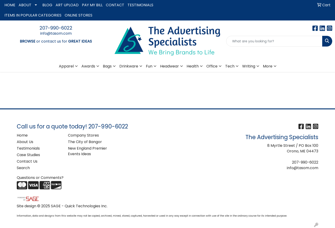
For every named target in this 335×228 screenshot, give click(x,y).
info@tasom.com (56, 33)
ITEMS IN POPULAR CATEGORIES (32, 15)
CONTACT (115, 5)
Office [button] (212, 66)
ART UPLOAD (67, 5)
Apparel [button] (66, 66)
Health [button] (193, 66)
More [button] (267, 66)
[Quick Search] (274, 41)
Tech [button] (229, 66)
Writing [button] (248, 66)
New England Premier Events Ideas (87, 151)
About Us (25, 141)
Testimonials (28, 148)
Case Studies (28, 155)
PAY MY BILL (92, 5)
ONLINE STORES (78, 15)
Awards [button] (88, 66)
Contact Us (27, 161)
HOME (9, 5)
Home (22, 135)
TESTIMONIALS (140, 5)
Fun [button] (149, 66)
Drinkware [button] (128, 66)
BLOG (47, 5)
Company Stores (83, 135)
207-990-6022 (56, 28)
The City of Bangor (85, 141)
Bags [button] (107, 66)
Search (23, 168)
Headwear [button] (169, 66)
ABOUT (25, 5)
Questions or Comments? (40, 177)
